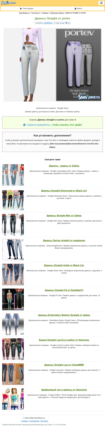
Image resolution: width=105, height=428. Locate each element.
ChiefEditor (48, 23)
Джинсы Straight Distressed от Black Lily (64, 190)
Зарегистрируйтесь (36, 124)
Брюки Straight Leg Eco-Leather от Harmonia (64, 340)
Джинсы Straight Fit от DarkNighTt (64, 290)
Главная (24, 421)
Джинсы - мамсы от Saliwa (64, 166)
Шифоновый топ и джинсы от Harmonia (64, 390)
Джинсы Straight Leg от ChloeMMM (64, 365)
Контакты (44, 421)
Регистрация (26, 9)
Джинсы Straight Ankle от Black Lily (64, 265)
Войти (78, 9)
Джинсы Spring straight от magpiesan (64, 240)
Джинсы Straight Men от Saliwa (64, 215)
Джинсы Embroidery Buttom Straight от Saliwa (64, 315)
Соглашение (34, 421)
